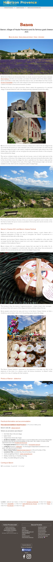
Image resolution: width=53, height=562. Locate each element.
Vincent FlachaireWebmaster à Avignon (10, 529)
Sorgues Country (26, 535)
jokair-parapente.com (26, 454)
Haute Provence (20, 7)
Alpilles (23, 534)
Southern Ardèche (42, 527)
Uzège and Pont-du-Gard (44, 534)
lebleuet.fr (19, 446)
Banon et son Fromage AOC (34, 7)
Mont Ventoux (5, 79)
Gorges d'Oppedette (6, 82)
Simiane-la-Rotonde (32, 502)
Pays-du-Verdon (42, 530)
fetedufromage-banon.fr (24, 450)
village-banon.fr (15, 428)
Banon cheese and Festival (26, 37)
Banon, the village (13, 37)
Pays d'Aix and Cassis (43, 535)
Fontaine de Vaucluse (21, 442)
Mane (48, 504)
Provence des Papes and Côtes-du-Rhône (28, 532)
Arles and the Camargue (27, 537)
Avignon (24, 527)
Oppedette (10, 504)
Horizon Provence (8, 7)
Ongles (49, 502)
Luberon (24, 528)
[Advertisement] (26, 14)
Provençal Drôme (42, 531)
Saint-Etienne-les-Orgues (29, 504)
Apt (23, 505)
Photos (35, 37)
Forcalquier (10, 505)
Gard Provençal (41, 533)
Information (41, 37)
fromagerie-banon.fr (34, 444)
